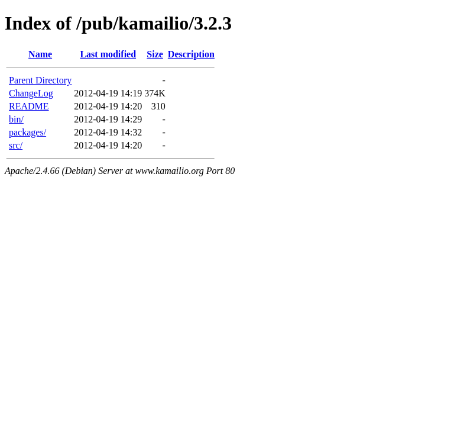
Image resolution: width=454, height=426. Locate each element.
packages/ (27, 132)
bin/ (16, 119)
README (29, 106)
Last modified (108, 54)
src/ (15, 145)
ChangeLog (31, 93)
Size (155, 54)
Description (191, 54)
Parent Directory (40, 80)
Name (40, 54)
